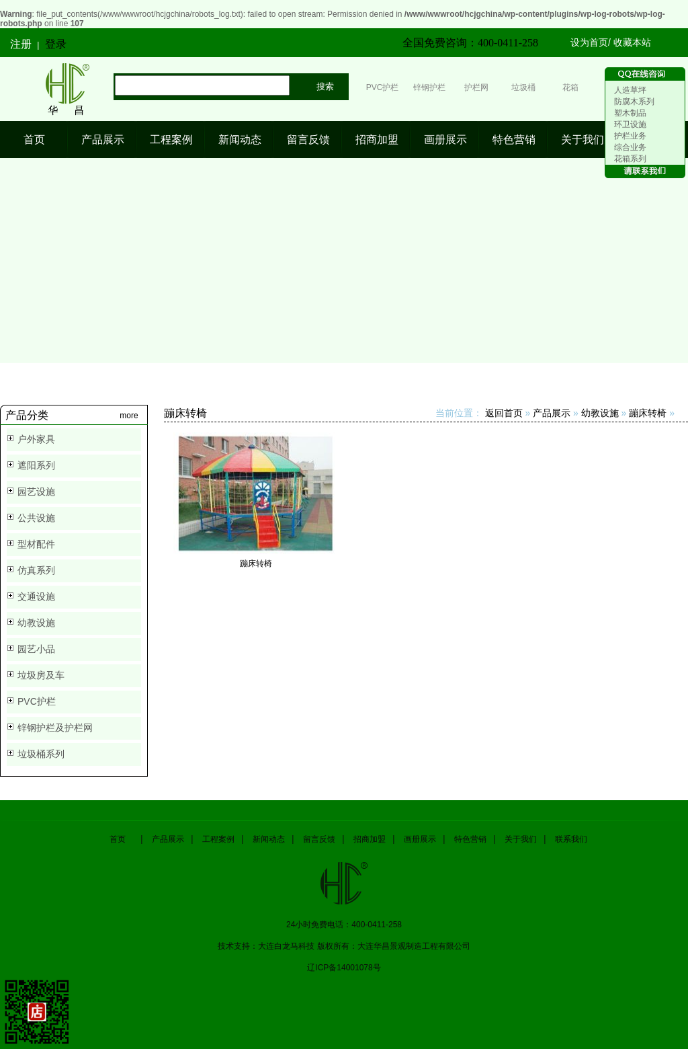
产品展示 (102, 139)
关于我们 (582, 139)
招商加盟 (376, 139)
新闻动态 (239, 139)
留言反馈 (308, 139)
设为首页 (589, 42)
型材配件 (36, 544)
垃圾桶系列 (40, 753)
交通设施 (36, 596)
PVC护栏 (382, 87)
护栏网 (476, 87)
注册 (21, 44)
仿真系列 (36, 570)
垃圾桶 (523, 87)
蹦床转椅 (647, 412)
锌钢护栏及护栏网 (55, 727)
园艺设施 (36, 491)
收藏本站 (632, 42)
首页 (34, 139)
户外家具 (36, 439)
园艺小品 (36, 649)
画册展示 (445, 139)
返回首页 (503, 412)
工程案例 (171, 139)
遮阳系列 (36, 465)
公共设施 (36, 517)
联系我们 (571, 839)
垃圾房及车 (40, 675)
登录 (56, 44)
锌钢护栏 (429, 87)
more (129, 415)
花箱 (570, 87)
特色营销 (513, 139)
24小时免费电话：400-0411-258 (344, 924)
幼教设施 (36, 622)
